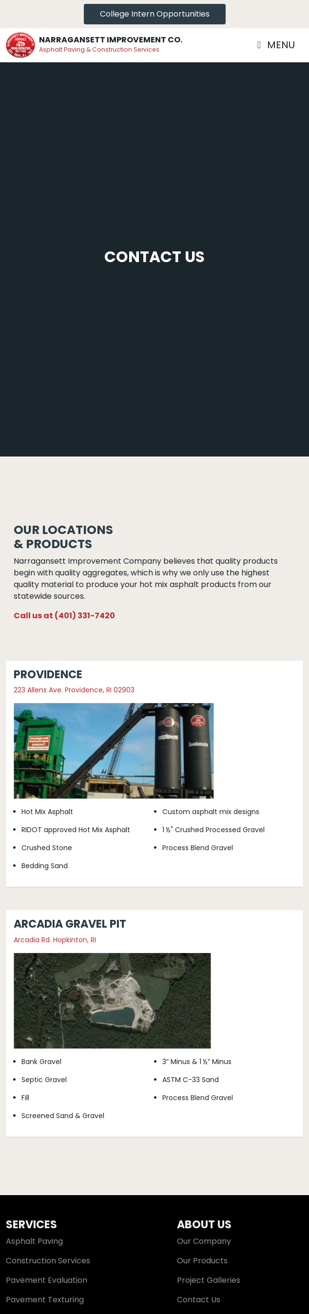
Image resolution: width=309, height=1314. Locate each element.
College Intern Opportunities (155, 13)
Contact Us (198, 1299)
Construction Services (48, 1260)
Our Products (202, 1260)
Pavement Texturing (45, 1299)
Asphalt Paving (34, 1241)
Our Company (204, 1241)
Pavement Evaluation (46, 1280)
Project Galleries (208, 1280)
